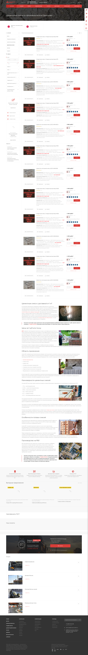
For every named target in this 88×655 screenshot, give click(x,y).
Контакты (21, 627)
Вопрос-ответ (54, 625)
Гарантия (54, 624)
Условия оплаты (55, 621)
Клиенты (20, 633)
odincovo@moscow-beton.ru (72, 627)
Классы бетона (37, 622)
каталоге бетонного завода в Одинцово (30, 312)
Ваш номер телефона (55, 540)
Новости (8, 143)
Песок (7, 630)
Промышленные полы (30, 603)
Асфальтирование (29, 561)
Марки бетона (37, 621)
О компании (21, 621)
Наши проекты (37, 624)
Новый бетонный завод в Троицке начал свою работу (12, 154)
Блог (36, 630)
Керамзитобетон (10, 623)
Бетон (7, 621)
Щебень (8, 632)
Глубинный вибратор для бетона (39, 502)
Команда (20, 630)
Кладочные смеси (50, 409)
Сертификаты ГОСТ (22, 624)
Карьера (20, 635)
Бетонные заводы (22, 622)
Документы (21, 625)
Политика (37, 625)
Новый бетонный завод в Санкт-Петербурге (12, 148)
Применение (54, 627)
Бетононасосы (10, 634)
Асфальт (8, 636)
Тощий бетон (9, 625)
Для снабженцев (38, 627)
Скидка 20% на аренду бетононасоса (14, 502)
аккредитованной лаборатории (45, 317)
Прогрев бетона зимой (31, 589)
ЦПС (23, 331)
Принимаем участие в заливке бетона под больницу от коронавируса (13, 159)
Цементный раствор (11, 627)
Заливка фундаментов (28, 359)
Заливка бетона (29, 575)
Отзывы (20, 632)
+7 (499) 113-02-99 (31, 1)
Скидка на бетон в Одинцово (64, 501)
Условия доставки (55, 622)
